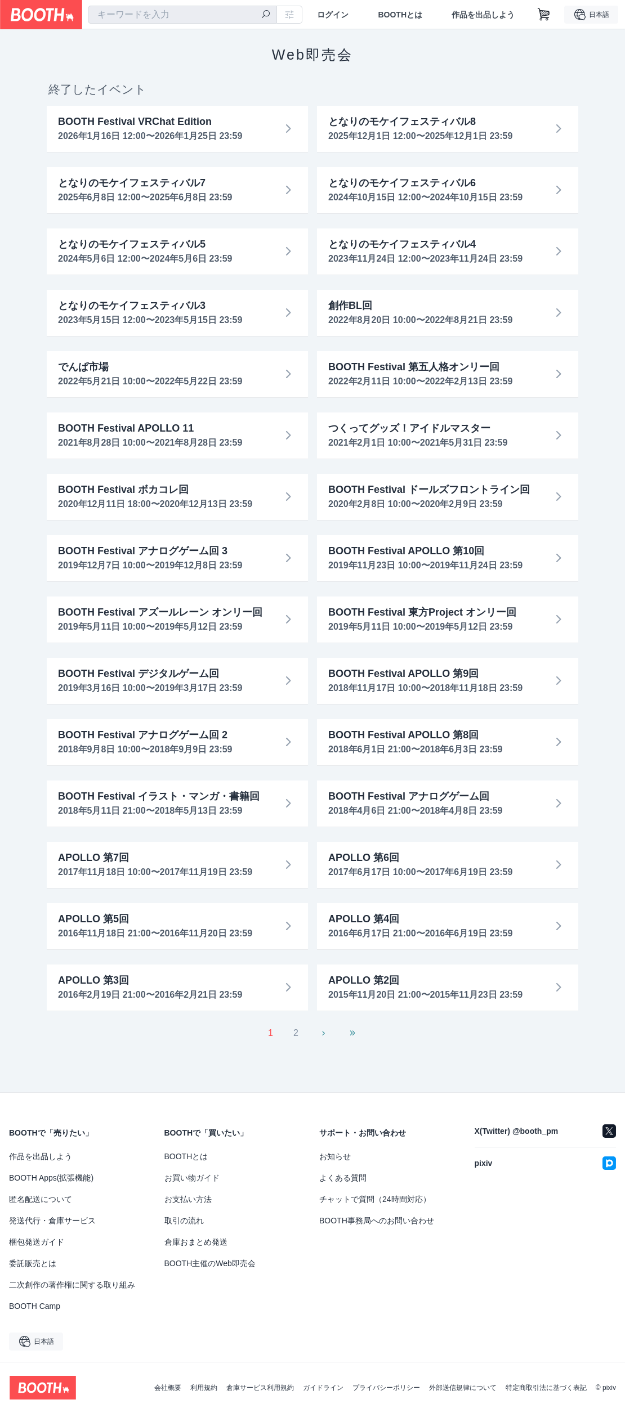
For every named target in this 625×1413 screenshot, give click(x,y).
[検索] (266, 15)
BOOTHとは (400, 15)
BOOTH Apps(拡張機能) (51, 1177)
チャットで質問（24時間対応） (375, 1199)
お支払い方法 (188, 1199)
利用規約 (203, 1387)
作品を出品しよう (483, 15)
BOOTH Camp (34, 1306)
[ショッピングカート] (544, 14)
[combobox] (182, 15)
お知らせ (335, 1156)
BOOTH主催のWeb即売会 (210, 1263)
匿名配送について (40, 1199)
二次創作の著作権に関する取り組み (72, 1284)
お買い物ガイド (192, 1177)
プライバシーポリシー (386, 1387)
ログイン (333, 15)
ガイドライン (323, 1387)
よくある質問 (343, 1177)
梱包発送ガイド (36, 1241)
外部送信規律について (463, 1387)
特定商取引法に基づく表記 (546, 1387)
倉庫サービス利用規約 (260, 1387)
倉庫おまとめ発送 (195, 1241)
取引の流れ (184, 1220)
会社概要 (167, 1387)
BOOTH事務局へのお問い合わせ (376, 1220)
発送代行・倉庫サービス (52, 1220)
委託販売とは (32, 1263)
